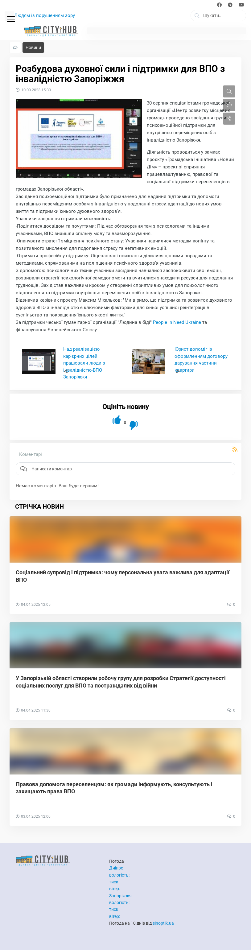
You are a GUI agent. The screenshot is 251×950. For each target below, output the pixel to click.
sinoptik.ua (163, 923)
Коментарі (30, 454)
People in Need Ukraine (177, 322)
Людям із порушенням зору (44, 15)
